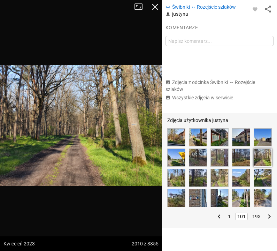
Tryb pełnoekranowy (141, 7)
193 (256, 216)
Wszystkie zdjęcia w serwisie (199, 97)
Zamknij (155, 7)
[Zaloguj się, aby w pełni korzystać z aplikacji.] (255, 9)
